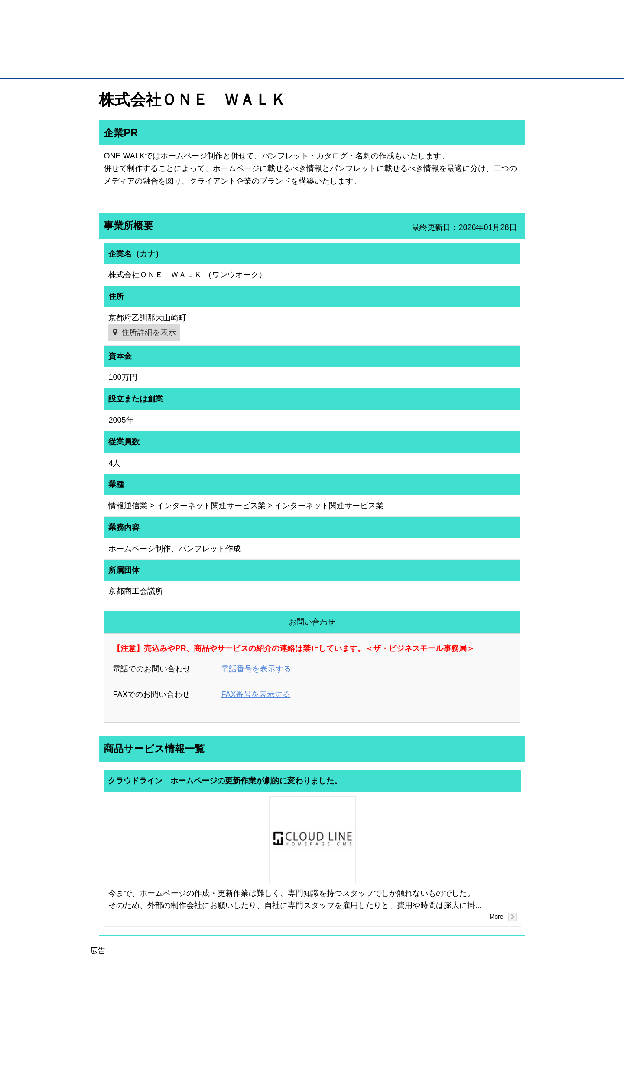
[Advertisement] (312, 1017)
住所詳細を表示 (148, 332)
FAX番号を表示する (255, 694)
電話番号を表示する (256, 668)
